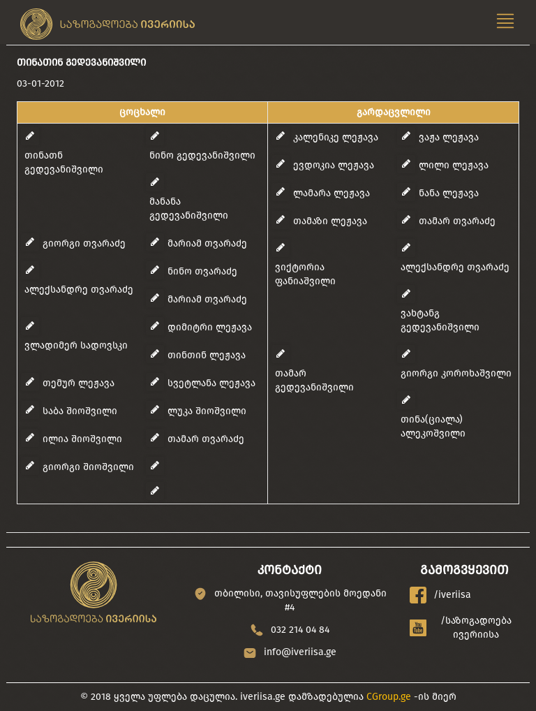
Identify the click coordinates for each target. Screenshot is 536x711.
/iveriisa (440, 595)
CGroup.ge (388, 697)
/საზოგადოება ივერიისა (461, 627)
